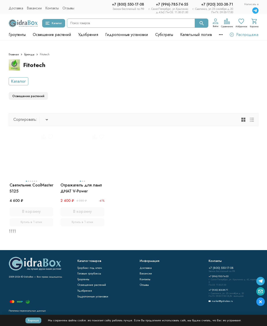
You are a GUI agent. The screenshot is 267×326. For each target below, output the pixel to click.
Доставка (16, 8)
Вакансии (34, 8)
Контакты (52, 8)
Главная (14, 54)
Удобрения (88, 34)
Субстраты (164, 34)
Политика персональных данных (27, 310)
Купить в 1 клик (31, 222)
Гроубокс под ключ (89, 268)
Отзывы (68, 8)
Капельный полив (196, 34)
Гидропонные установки (126, 34)
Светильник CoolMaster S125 (31, 188)
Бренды (29, 54)
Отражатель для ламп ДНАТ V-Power (81, 188)
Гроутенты (17, 34)
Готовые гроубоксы (89, 273)
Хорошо (33, 320)
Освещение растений (52, 34)
